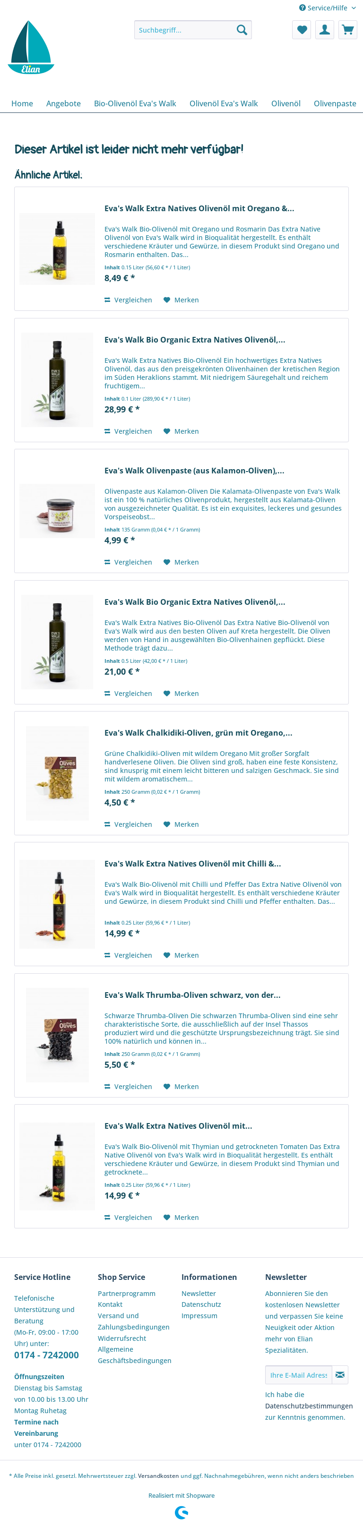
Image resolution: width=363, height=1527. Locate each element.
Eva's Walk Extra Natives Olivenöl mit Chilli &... (192, 864)
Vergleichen (128, 299)
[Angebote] (63, 103)
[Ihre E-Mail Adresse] (298, 1374)
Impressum (199, 1315)
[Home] (22, 103)
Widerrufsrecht (122, 1338)
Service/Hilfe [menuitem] (324, 7)
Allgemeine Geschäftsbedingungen (135, 1355)
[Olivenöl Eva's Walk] (224, 103)
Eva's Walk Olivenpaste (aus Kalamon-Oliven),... (194, 471)
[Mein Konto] (324, 29)
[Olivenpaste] (335, 103)
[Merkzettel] (301, 29)
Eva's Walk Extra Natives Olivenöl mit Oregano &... (199, 209)
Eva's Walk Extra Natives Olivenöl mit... (178, 1126)
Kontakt (110, 1304)
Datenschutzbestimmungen (309, 1405)
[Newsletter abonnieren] (340, 1374)
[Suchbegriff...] (193, 29)
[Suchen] (242, 29)
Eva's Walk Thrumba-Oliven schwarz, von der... (192, 995)
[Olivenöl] (286, 103)
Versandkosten (158, 1476)
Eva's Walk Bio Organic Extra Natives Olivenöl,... (194, 340)
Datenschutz (201, 1304)
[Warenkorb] (347, 29)
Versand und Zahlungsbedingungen (134, 1321)
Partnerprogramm (127, 1293)
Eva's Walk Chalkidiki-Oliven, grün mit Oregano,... (198, 733)
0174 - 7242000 (46, 1355)
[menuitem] (193, 34)
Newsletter (199, 1293)
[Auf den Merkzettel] (181, 300)
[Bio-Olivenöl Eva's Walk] (135, 103)
